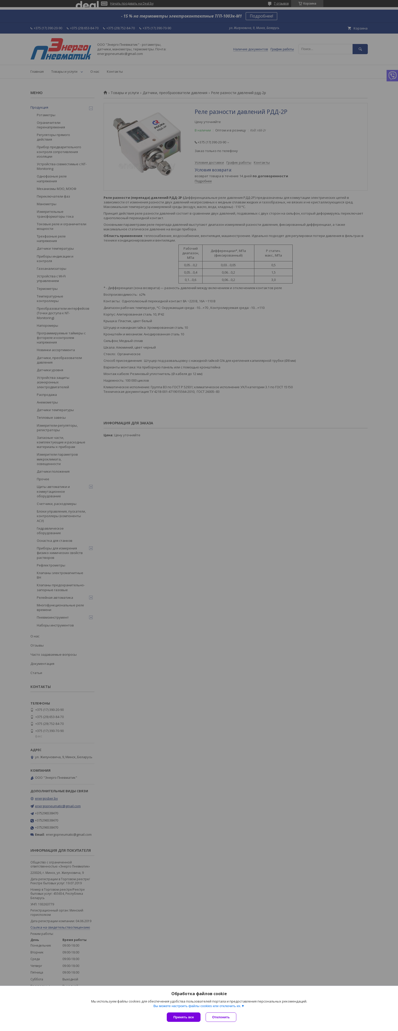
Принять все (183, 1017)
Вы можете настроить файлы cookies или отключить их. (197, 1006)
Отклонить (221, 1017)
